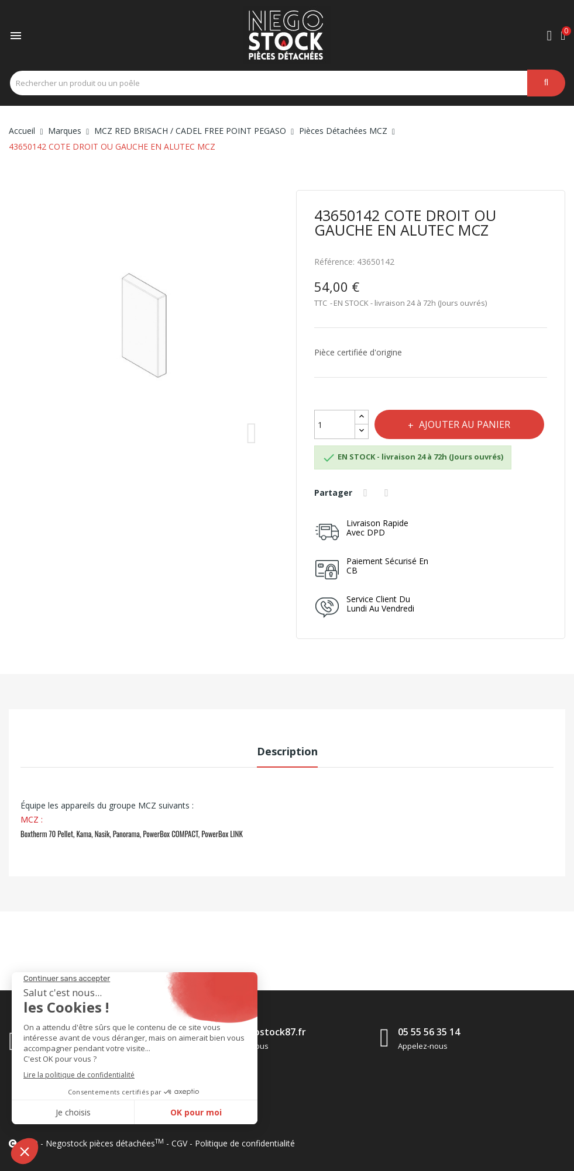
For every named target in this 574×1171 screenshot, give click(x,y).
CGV (179, 1143)
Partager (367, 493)
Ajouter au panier (465, 424)
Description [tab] (287, 751)
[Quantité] (334, 424)
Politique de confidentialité (245, 1143)
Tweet (388, 493)
